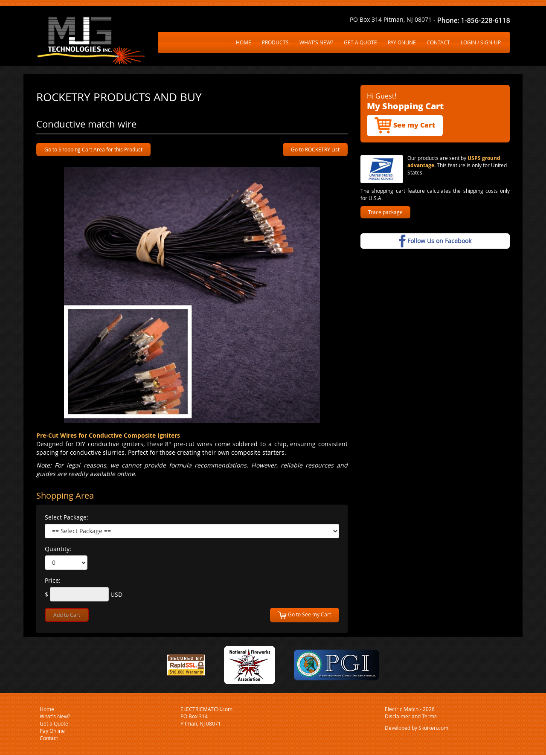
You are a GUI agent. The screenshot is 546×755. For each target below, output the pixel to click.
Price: (53, 580)
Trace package (385, 212)
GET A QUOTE (360, 42)
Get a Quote (54, 723)
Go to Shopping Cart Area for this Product (93, 149)
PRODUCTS (275, 42)
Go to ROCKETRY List (315, 149)
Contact (49, 738)
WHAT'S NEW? (316, 42)
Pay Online (52, 730)
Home (47, 709)
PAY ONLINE (402, 42)
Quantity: (58, 549)
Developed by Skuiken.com (416, 727)
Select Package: (66, 517)
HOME (243, 42)
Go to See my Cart (304, 615)
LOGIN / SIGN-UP (481, 42)
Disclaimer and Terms (411, 716)
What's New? (55, 716)
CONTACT (438, 42)
